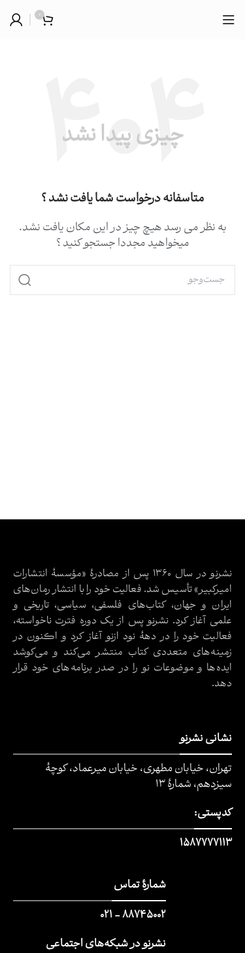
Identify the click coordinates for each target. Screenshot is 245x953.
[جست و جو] (122, 280)
